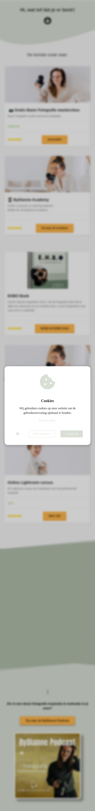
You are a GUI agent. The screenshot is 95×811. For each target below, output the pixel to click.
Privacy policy (47, 420)
